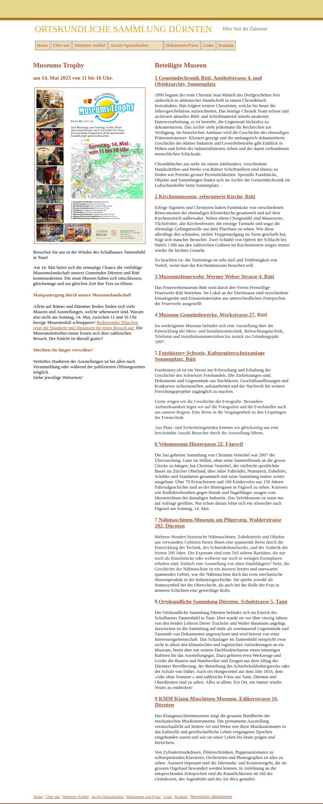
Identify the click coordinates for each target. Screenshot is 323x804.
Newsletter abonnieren (211, 796)
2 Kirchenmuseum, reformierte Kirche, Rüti (205, 196)
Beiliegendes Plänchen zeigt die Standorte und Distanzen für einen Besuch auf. (85, 325)
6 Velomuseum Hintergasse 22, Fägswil (199, 444)
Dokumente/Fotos (182, 45)
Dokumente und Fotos (143, 796)
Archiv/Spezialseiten (130, 45)
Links (209, 45)
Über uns (61, 45)
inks (167, 796)
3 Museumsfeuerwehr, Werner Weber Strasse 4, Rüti (214, 276)
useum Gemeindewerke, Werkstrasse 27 (209, 315)
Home (42, 45)
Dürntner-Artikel (90, 45)
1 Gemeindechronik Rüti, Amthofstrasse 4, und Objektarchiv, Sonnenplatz (208, 81)
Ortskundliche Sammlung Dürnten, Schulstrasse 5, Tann (222, 601)
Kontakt (226, 45)
